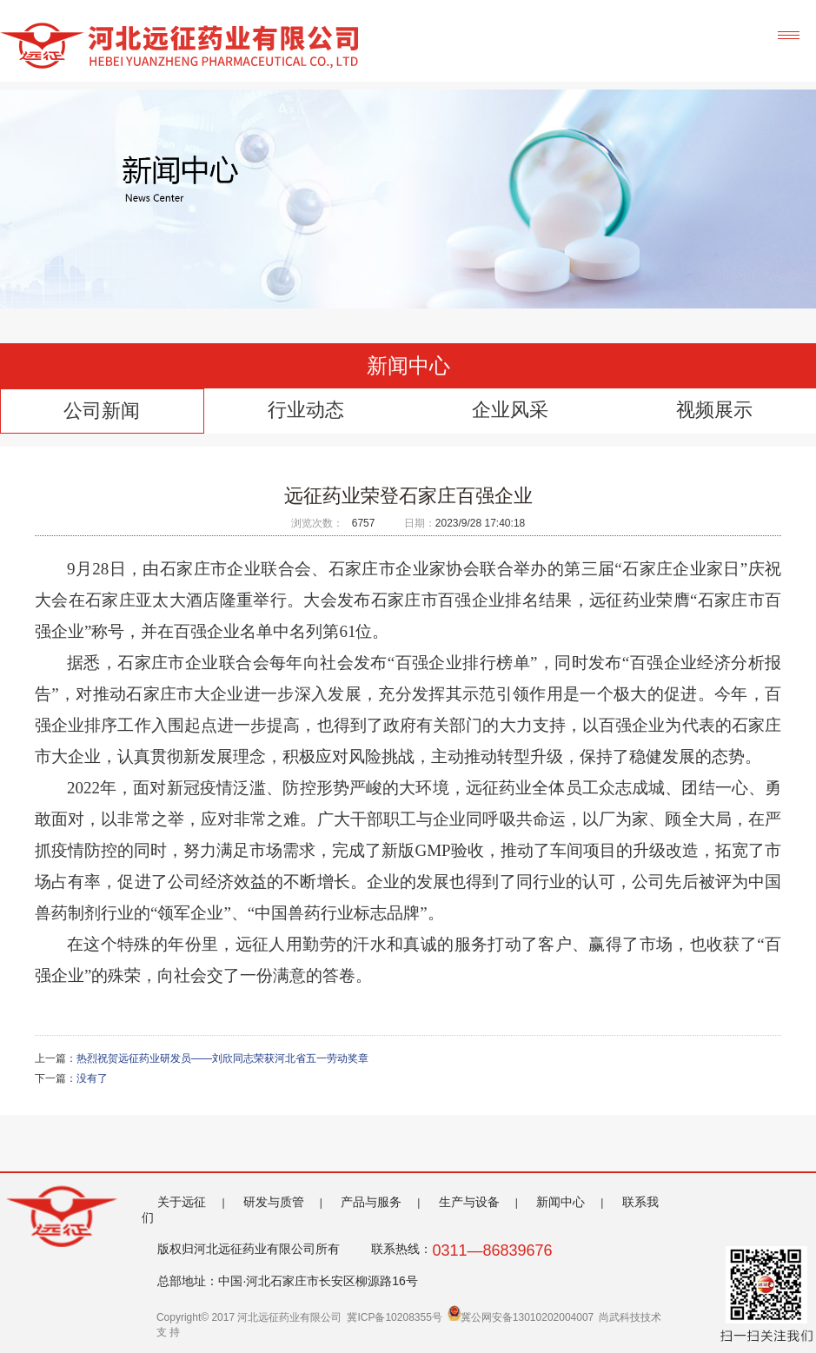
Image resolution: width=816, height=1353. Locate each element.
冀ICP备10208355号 (394, 1317)
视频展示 (714, 410)
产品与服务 (371, 1202)
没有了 (92, 1078)
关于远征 (181, 1202)
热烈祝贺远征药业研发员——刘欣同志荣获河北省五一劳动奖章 (222, 1058)
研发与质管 (273, 1202)
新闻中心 (560, 1202)
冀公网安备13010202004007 (521, 1317)
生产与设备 (469, 1202)
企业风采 (510, 410)
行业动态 (306, 410)
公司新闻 (101, 410)
